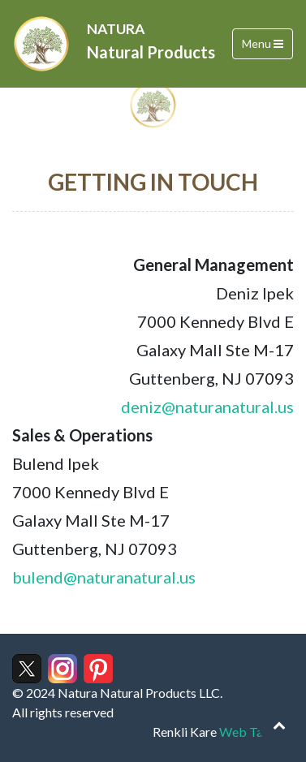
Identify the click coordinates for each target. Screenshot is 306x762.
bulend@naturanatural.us (104, 577)
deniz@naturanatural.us (207, 406)
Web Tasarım (256, 731)
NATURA (151, 42)
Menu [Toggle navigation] (262, 43)
